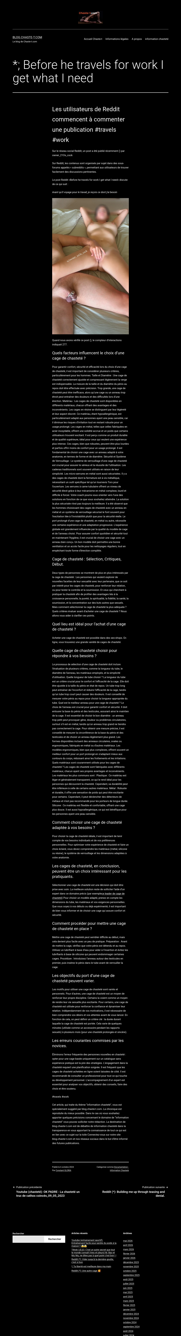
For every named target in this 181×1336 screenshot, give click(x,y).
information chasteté (156, 38)
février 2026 (129, 1253)
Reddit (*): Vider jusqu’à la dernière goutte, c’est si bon (93, 1260)
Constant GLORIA (63, 1170)
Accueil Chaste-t (93, 38)
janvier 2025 (129, 1309)
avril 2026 (128, 1245)
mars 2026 (128, 1249)
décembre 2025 (131, 1262)
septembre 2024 (131, 1326)
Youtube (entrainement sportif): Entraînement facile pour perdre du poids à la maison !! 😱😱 (94, 1243)
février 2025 (129, 1305)
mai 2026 (127, 1240)
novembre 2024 (131, 1318)
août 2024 (128, 1331)
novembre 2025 (131, 1266)
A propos (137, 38)
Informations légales (116, 38)
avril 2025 (128, 1296)
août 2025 (128, 1279)
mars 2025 (128, 1301)
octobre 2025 (129, 1271)
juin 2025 (127, 1288)
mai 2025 (127, 1292)
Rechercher (18, 1233)
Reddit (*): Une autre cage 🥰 (86, 1270)
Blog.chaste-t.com (27, 37)
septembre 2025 (131, 1275)
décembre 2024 (131, 1313)
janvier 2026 (129, 1258)
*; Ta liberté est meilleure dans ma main (91, 1266)
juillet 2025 (128, 1283)
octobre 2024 (129, 1322)
